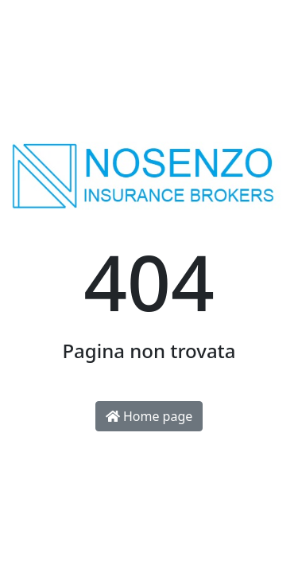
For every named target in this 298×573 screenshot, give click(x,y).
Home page (149, 416)
